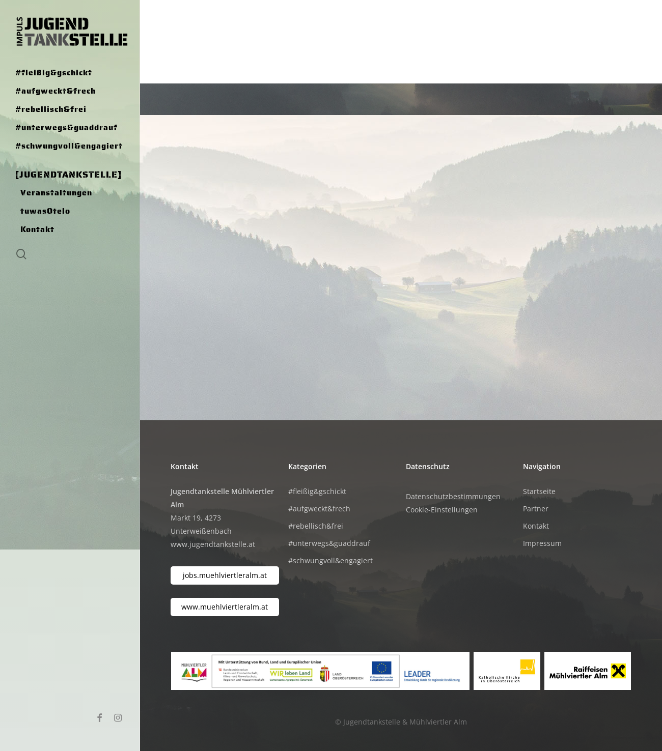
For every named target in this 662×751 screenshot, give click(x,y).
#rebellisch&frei (315, 526)
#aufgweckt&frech (319, 508)
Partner (535, 508)
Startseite (539, 491)
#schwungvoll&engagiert (330, 560)
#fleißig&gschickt (317, 491)
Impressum (542, 543)
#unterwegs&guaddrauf (329, 543)
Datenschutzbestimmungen (453, 496)
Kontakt (536, 526)
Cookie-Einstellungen (442, 509)
